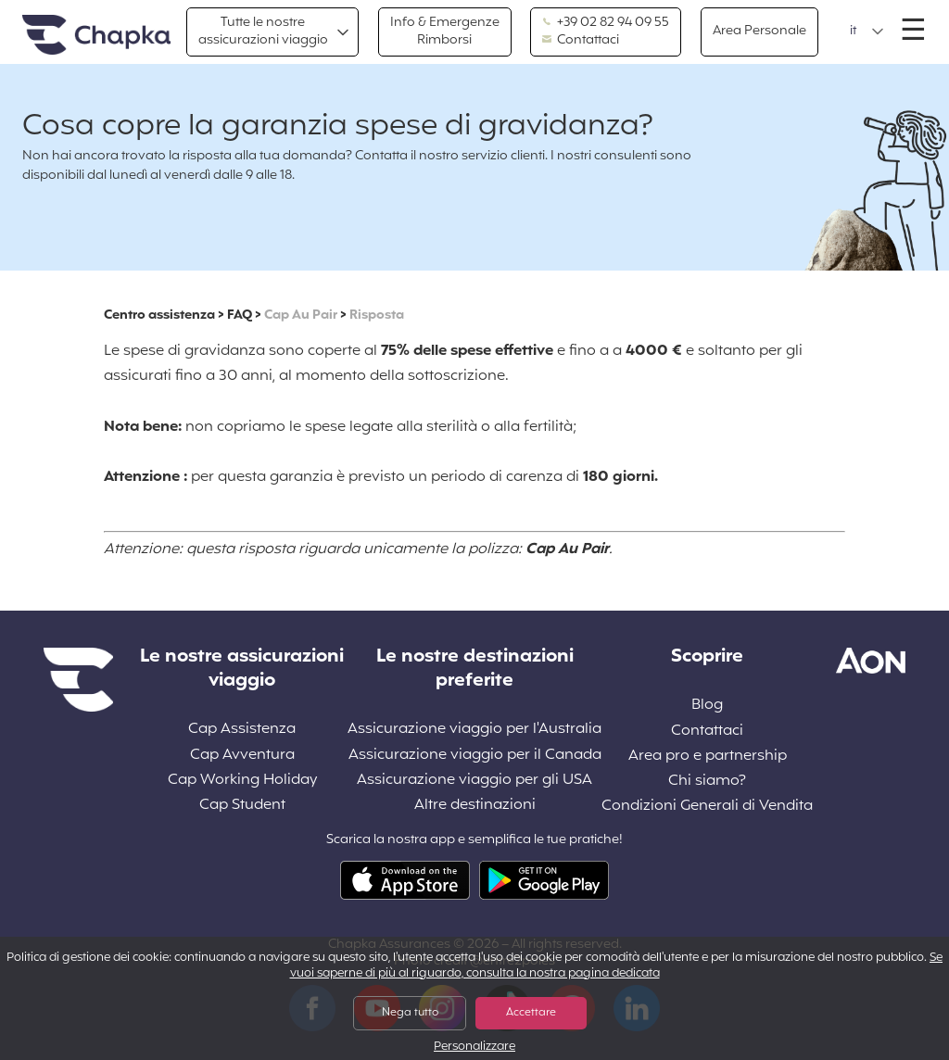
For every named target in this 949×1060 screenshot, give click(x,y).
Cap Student (242, 805)
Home (96, 36)
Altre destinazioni (475, 805)
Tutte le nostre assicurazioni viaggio (263, 31)
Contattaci (580, 40)
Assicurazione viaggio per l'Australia (474, 729)
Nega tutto (410, 1012)
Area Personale (759, 31)
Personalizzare (474, 1047)
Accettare (531, 1012)
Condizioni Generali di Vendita (707, 806)
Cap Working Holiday (242, 780)
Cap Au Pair (300, 315)
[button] (866, 31)
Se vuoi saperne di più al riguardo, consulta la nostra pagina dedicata (616, 966)
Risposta (376, 315)
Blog (707, 705)
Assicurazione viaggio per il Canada (474, 755)
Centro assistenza (159, 315)
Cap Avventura (242, 755)
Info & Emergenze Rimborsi (445, 31)
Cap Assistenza (242, 729)
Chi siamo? (707, 781)
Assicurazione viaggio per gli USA (474, 780)
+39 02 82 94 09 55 (605, 23)
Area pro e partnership (707, 756)
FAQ (239, 315)
